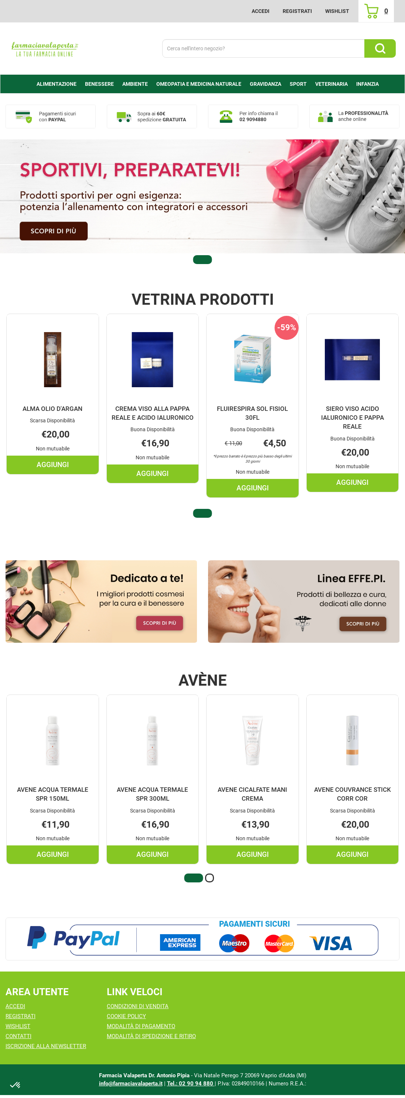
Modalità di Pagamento (141, 1026)
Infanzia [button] (367, 84)
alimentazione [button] (56, 84)
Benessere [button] (99, 84)
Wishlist (337, 11)
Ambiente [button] (135, 84)
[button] (202, 259)
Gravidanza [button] (265, 84)
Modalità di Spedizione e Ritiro (151, 1036)
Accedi (260, 11)
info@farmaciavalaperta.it (131, 1083)
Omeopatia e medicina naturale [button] (198, 84)
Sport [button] (298, 84)
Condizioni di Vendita (138, 1006)
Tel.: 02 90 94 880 (191, 1083)
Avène (202, 680)
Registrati (297, 11)
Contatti (18, 1036)
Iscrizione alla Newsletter (46, 1046)
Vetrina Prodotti (203, 299)
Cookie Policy (126, 1016)
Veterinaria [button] (331, 84)
